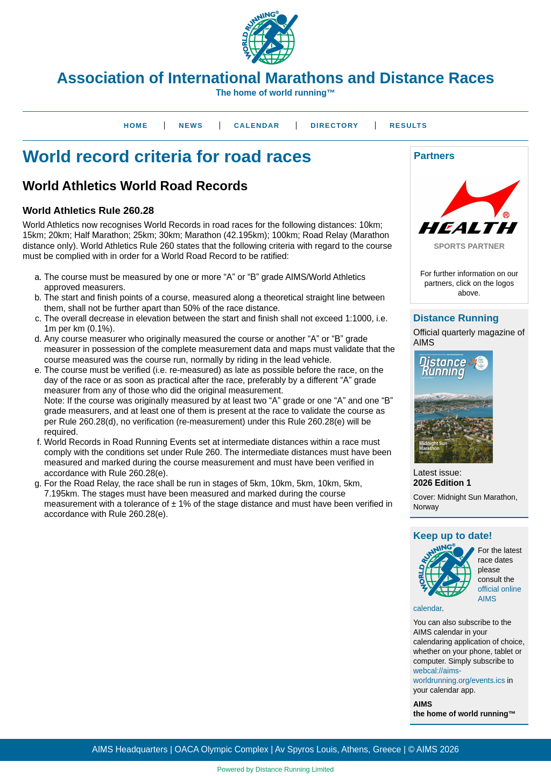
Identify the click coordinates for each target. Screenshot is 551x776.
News (191, 125)
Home (136, 125)
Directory (334, 125)
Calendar (257, 125)
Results (408, 125)
